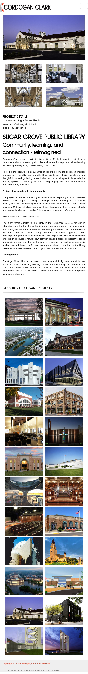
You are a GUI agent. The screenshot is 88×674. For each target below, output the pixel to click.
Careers (38, 670)
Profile (16, 670)
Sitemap (55, 670)
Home (10, 670)
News (31, 670)
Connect (47, 670)
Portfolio (24, 670)
